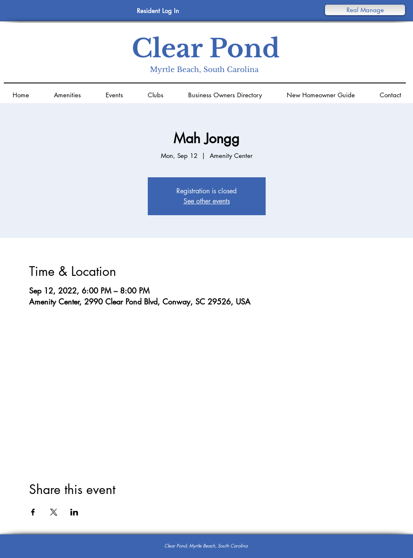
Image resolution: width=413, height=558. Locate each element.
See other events (207, 201)
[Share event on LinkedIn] (74, 512)
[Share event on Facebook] (33, 512)
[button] (365, 10)
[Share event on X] (54, 512)
